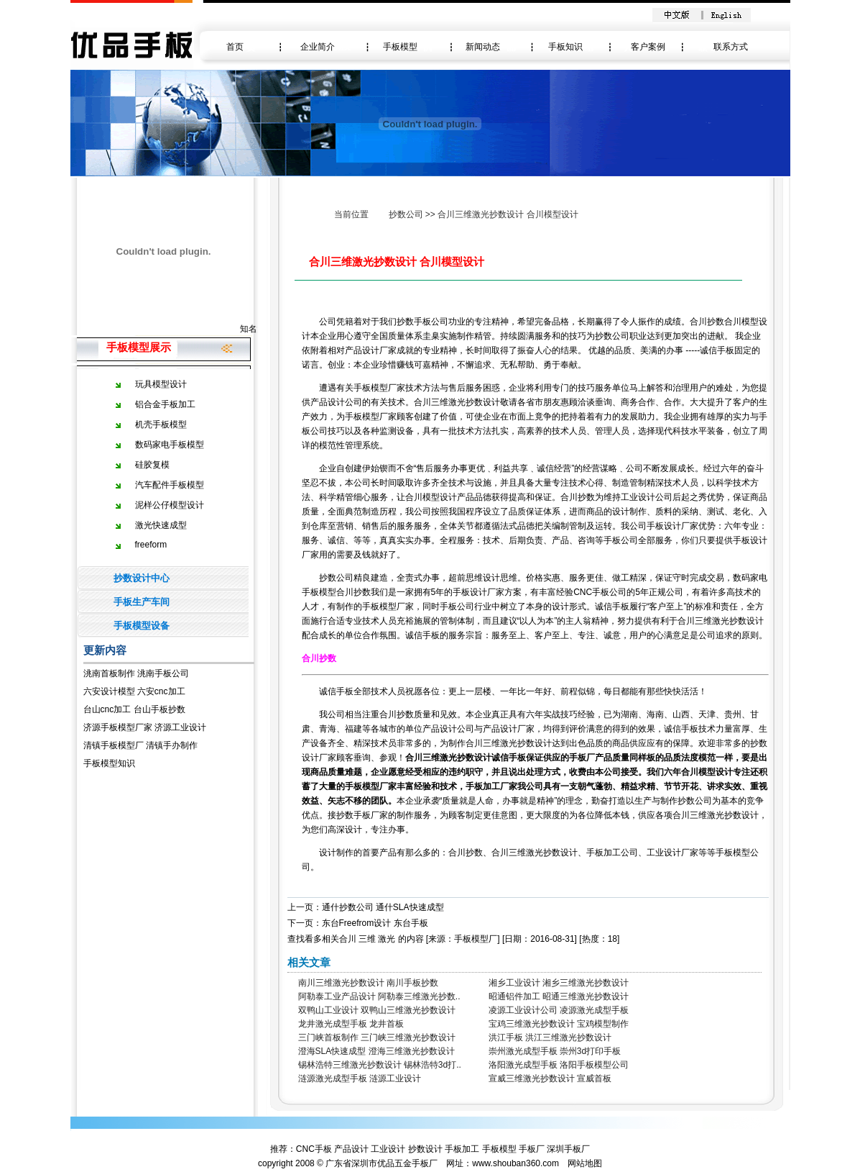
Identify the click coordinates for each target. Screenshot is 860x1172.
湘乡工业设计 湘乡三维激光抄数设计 (559, 983)
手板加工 (462, 1149)
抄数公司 (406, 214)
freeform (151, 545)
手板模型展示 (138, 347)
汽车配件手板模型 (169, 485)
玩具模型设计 (161, 384)
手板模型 (400, 47)
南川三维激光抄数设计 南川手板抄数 (368, 983)
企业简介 (317, 47)
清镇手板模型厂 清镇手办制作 (140, 745)
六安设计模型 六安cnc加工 (134, 691)
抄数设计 (425, 1149)
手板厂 (532, 1149)
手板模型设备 (142, 625)
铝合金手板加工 (165, 404)
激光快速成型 (161, 525)
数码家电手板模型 (169, 445)
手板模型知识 (109, 763)
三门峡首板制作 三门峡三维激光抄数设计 (377, 1037)
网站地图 (585, 1163)
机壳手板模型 (161, 424)
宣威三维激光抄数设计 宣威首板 (550, 1078)
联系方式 (730, 47)
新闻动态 (483, 47)
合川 (347, 939)
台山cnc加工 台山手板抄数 (134, 709)
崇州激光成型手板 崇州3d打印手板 (555, 1051)
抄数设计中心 (142, 578)
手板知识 (565, 47)
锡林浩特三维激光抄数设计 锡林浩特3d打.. (379, 1065)
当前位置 (351, 214)
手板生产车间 (142, 601)
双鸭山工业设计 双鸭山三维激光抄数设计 (377, 1010)
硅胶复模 (152, 465)
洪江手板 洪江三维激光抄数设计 (550, 1037)
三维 (367, 939)
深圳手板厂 (568, 1149)
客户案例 (648, 47)
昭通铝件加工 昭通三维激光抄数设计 (559, 996)
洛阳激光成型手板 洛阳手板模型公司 (559, 1065)
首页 (235, 47)
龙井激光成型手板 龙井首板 (351, 1024)
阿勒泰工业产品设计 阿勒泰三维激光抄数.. (379, 996)
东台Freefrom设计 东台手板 (375, 923)
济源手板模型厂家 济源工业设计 (144, 727)
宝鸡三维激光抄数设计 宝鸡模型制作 (559, 1024)
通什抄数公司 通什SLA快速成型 (383, 907)
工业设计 (388, 1149)
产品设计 (351, 1149)
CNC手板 (314, 1149)
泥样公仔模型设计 (169, 505)
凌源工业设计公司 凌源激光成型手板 (559, 1010)
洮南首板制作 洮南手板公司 (136, 673)
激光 (386, 939)
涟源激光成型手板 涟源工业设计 (359, 1078)
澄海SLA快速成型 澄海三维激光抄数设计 (376, 1051)
